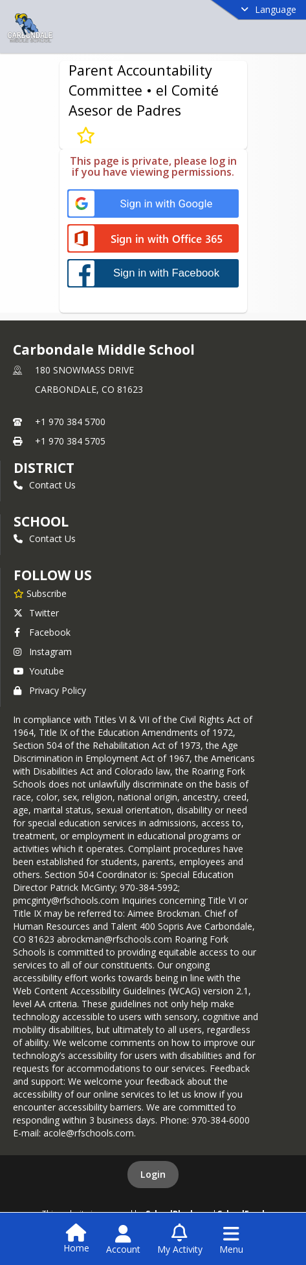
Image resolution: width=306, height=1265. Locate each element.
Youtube (39, 671)
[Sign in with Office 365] (153, 239)
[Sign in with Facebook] (153, 273)
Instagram (43, 651)
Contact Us (45, 485)
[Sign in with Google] (153, 204)
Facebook (42, 632)
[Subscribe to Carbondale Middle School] (40, 593)
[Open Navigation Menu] (231, 1240)
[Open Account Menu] (123, 1240)
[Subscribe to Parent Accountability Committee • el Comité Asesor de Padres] (86, 135)
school (41, 521)
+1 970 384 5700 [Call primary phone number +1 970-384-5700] (70, 421)
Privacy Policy (50, 690)
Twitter (36, 613)
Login (153, 1174)
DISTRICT (44, 468)
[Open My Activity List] (179, 1240)
